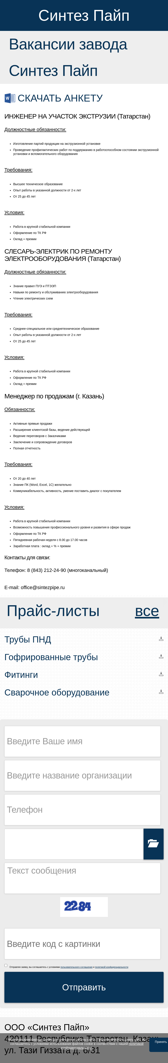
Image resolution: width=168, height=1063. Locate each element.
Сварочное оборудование (56, 692)
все (147, 610)
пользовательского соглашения (77, 967)
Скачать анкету (60, 98)
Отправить (84, 987)
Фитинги (21, 675)
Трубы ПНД (27, 639)
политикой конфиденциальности (111, 967)
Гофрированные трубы (51, 657)
